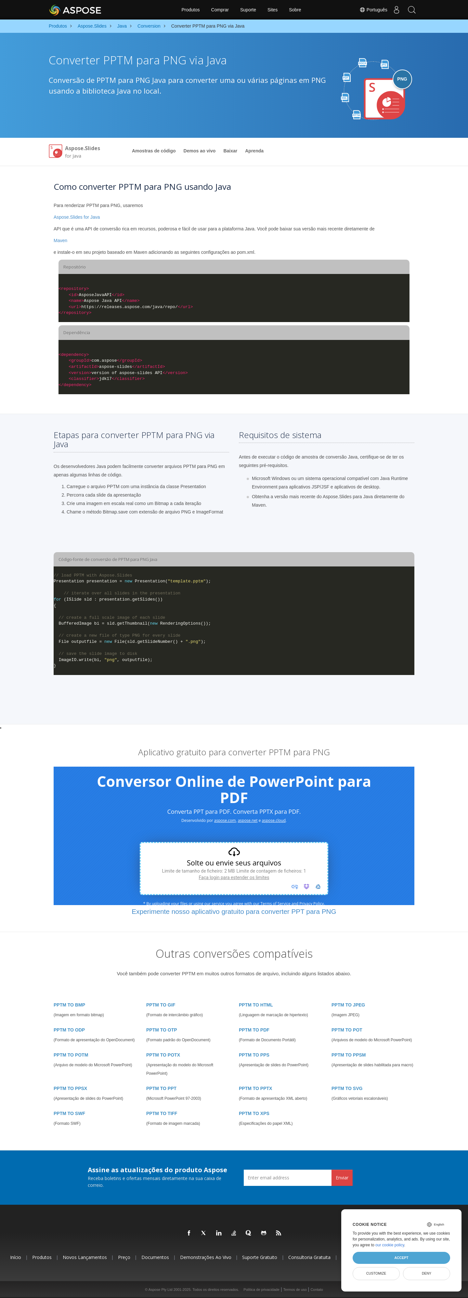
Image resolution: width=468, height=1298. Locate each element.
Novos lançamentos (85, 1257)
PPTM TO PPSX (70, 1088)
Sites (272, 9)
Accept (401, 1258)
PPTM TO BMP (69, 1004)
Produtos (190, 9)
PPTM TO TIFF (161, 1113)
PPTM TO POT (347, 1029)
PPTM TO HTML (256, 1004)
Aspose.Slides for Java (77, 217)
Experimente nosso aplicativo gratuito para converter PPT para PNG (234, 911)
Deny (426, 1273)
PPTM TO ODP (69, 1029)
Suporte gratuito (259, 1257)
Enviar (342, 1178)
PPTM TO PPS (254, 1055)
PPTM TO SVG (347, 1088)
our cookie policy (389, 1245)
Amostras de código (154, 150)
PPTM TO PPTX (255, 1088)
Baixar (230, 150)
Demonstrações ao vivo (205, 1257)
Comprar (220, 9)
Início (15, 1257)
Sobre (295, 9)
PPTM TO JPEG (348, 1004)
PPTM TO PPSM (349, 1055)
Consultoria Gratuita (309, 1257)
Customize (376, 1273)
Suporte (248, 9)
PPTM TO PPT (161, 1088)
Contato (316, 1290)
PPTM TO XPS (254, 1113)
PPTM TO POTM (71, 1055)
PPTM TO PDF (254, 1029)
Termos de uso (295, 1290)
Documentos (155, 1257)
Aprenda (254, 150)
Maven (60, 240)
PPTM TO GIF (160, 1004)
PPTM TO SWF (69, 1113)
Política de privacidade (261, 1290)
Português (371, 10)
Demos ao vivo (200, 150)
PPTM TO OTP (161, 1029)
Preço (124, 1257)
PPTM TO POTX (163, 1055)
